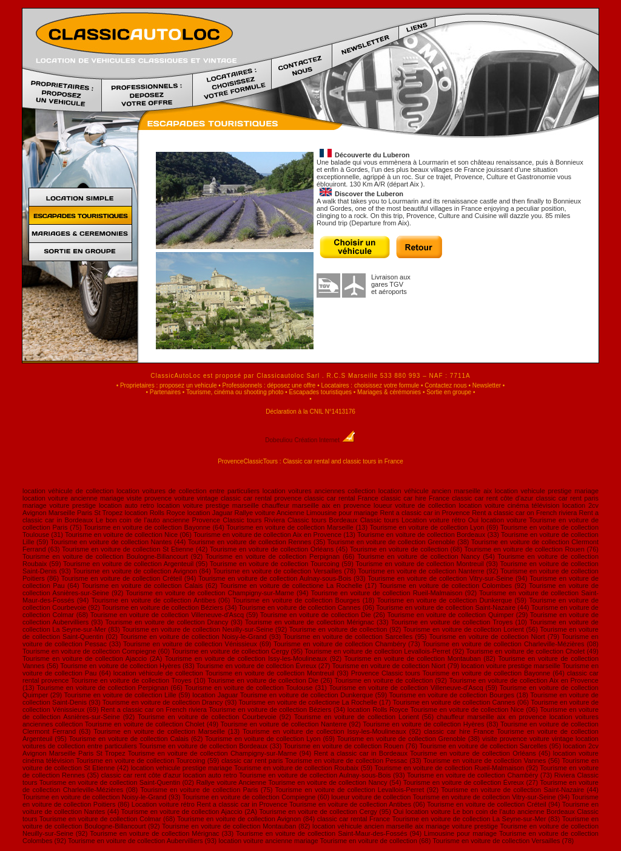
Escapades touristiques (320, 392)
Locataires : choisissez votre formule (370, 385)
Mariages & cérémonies (389, 392)
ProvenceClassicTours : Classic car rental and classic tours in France (310, 461)
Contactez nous (446, 385)
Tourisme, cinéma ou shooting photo (235, 392)
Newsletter (486, 385)
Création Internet (324, 440)
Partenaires (165, 392)
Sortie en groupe (448, 392)
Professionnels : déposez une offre (269, 385)
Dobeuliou (278, 440)
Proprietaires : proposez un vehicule (168, 385)
